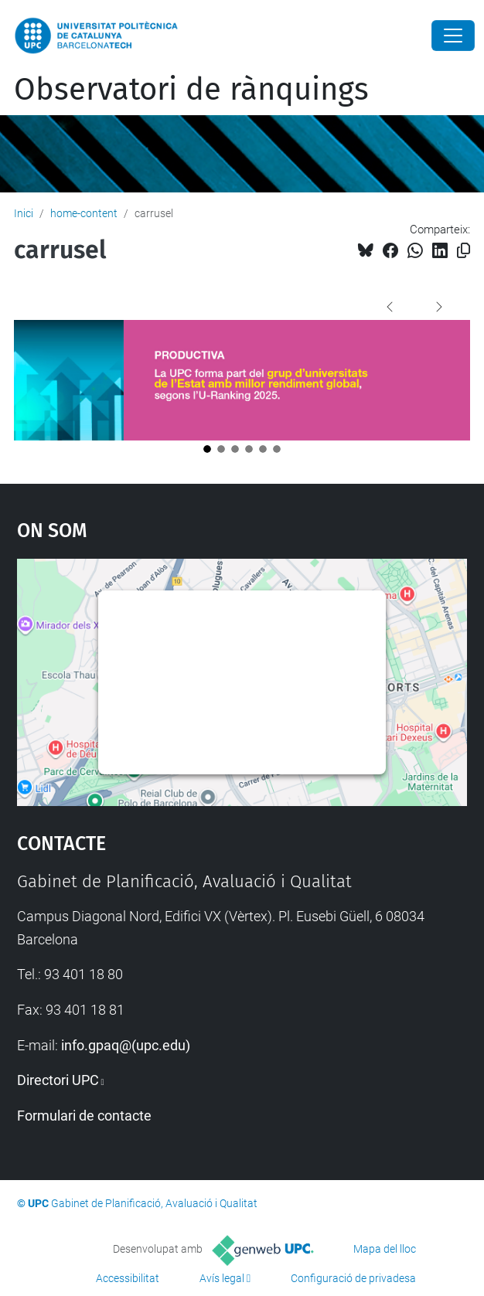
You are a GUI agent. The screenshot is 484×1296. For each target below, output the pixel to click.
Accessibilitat (127, 1278)
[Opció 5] (263, 449)
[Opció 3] (235, 449)
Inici (23, 213)
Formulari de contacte (84, 1115)
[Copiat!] (463, 251)
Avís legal (221, 1278)
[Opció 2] (221, 449)
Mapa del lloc (384, 1249)
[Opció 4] (249, 449)
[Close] (453, 35)
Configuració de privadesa (353, 1278)
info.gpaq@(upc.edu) (125, 1045)
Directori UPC (58, 1080)
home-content (84, 213)
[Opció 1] (207, 449)
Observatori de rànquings (191, 89)
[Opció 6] (276, 449)
